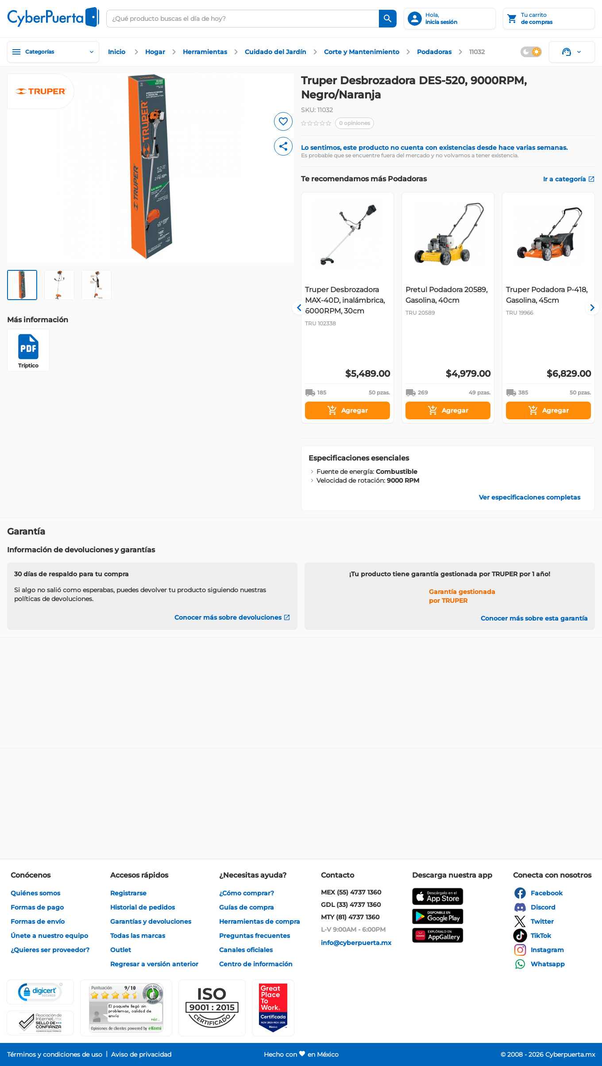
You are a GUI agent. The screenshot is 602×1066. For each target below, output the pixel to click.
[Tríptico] (28, 350)
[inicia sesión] (450, 18)
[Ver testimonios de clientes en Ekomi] (126, 1008)
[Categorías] (53, 51)
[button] (212, 1008)
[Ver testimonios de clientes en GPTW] (273, 1008)
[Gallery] (448, 307)
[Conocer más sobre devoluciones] (232, 617)
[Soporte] (572, 51)
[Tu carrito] (549, 18)
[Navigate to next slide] (588, 307)
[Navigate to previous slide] (307, 307)
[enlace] (117, 52)
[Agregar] (347, 410)
